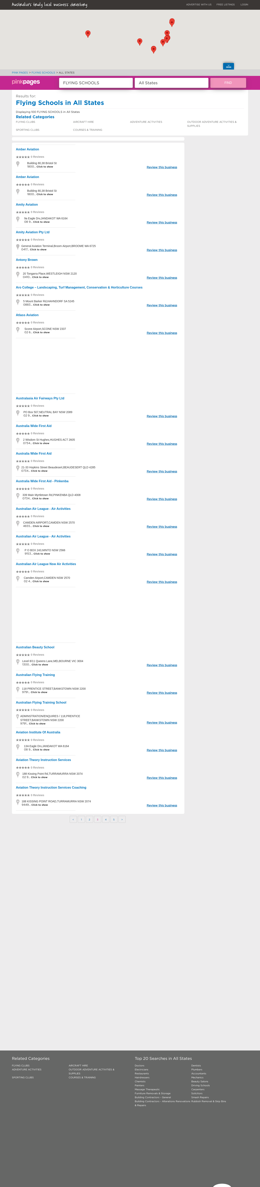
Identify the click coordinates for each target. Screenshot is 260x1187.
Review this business (162, 167)
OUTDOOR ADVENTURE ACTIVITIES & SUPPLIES (212, 123)
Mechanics (197, 1077)
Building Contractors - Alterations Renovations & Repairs (162, 1103)
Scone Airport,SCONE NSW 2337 (45, 328)
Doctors (139, 1065)
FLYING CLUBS (25, 121)
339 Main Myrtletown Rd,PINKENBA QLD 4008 (51, 495)
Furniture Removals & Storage (152, 1093)
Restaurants (142, 1073)
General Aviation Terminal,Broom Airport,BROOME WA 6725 (58, 246)
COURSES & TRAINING (87, 129)
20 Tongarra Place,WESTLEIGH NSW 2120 (50, 273)
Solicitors (196, 1093)
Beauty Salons (199, 1081)
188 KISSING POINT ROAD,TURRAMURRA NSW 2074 (56, 801)
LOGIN (244, 4)
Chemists (140, 1081)
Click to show (44, 166)
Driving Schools (200, 1085)
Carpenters (197, 1089)
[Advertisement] (98, 366)
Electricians (141, 1069)
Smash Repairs (200, 1097)
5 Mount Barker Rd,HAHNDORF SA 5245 (48, 301)
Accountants (198, 1073)
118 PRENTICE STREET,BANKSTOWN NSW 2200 (54, 688)
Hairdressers (142, 1077)
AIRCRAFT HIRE (83, 121)
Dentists (196, 1065)
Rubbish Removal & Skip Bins (208, 1101)
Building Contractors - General (153, 1097)
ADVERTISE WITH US (199, 4)
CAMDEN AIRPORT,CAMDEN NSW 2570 (49, 522)
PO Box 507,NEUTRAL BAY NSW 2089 (47, 412)
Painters (139, 1085)
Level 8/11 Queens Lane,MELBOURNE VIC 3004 (52, 661)
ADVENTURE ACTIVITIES (146, 121)
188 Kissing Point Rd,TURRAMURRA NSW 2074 (52, 773)
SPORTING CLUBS (27, 129)
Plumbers (196, 1069)
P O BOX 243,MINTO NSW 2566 (45, 550)
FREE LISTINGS (226, 4)
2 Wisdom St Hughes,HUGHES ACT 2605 (49, 439)
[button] (139, 42)
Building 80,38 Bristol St (42, 163)
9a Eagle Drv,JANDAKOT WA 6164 (45, 218)
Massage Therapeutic (147, 1089)
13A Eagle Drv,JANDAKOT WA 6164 (46, 746)
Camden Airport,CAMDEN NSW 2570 (47, 577)
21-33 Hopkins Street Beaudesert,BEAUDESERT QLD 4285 (58, 467)
